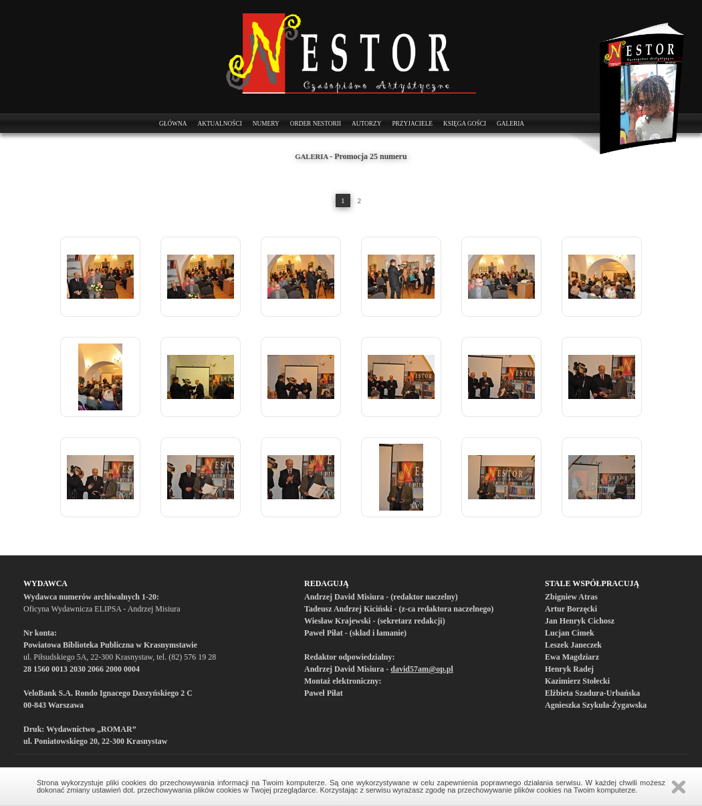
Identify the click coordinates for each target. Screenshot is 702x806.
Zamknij (678, 787)
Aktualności (219, 123)
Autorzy (366, 123)
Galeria (510, 123)
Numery (266, 123)
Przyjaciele (412, 123)
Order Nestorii (315, 123)
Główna (173, 123)
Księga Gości (464, 123)
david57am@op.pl (421, 669)
